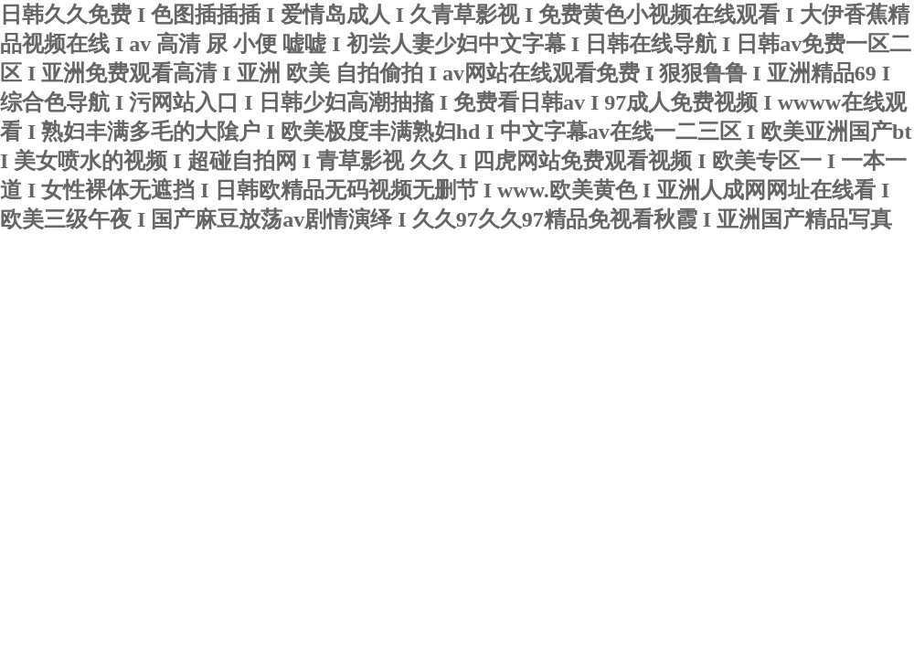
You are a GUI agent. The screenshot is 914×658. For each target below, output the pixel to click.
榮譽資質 (440, 342)
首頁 (10, 340)
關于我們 (75, 342)
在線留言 (532, 342)
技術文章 (257, 342)
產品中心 (349, 342)
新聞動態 (166, 342)
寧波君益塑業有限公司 (224, 275)
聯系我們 (623, 342)
